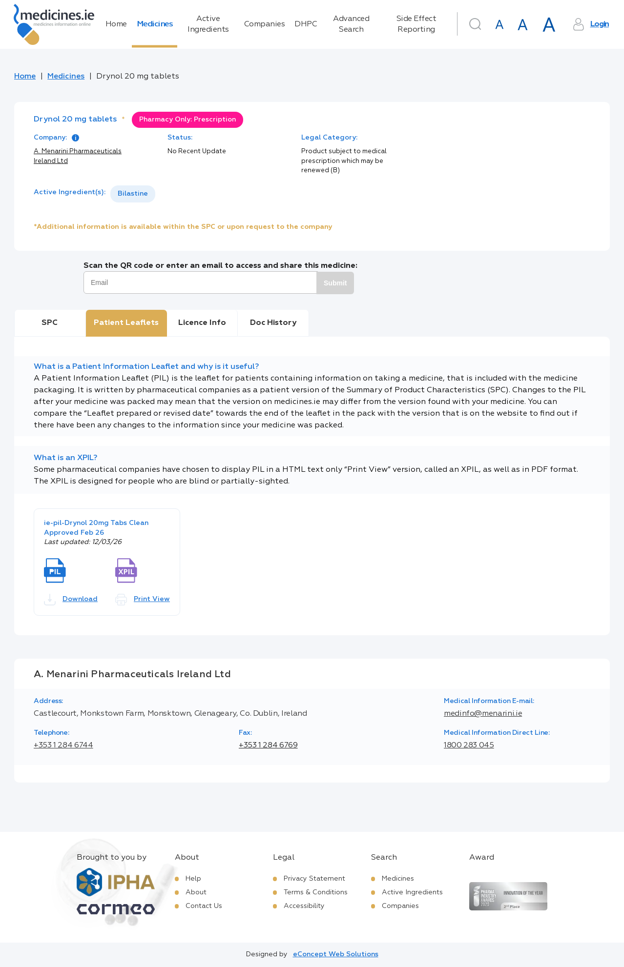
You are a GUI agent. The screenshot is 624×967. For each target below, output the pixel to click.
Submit (335, 283)
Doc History (273, 323)
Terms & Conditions (316, 892)
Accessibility (304, 906)
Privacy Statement (314, 878)
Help (193, 878)
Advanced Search (351, 24)
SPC (50, 323)
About (196, 892)
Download (71, 599)
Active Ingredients (208, 24)
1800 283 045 (469, 745)
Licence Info (202, 323)
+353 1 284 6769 (268, 745)
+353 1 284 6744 (63, 745)
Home (116, 24)
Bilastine (133, 193)
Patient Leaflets (126, 323)
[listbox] (132, 193)
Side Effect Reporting (416, 24)
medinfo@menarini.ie (483, 714)
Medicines (155, 24)
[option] (132, 193)
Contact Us (204, 906)
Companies (264, 24)
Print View (142, 599)
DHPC (305, 24)
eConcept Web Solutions (335, 954)
